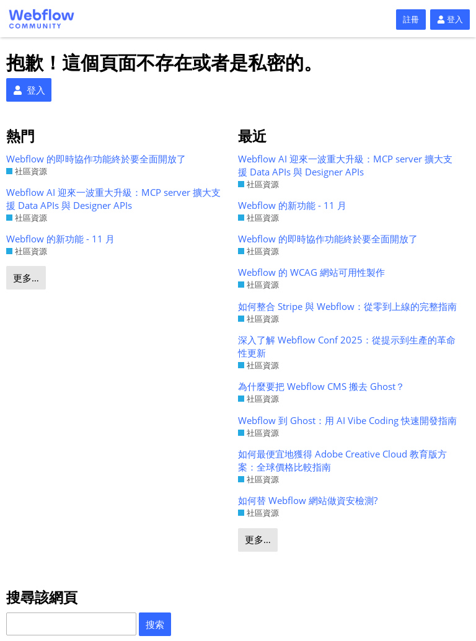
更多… (26, 278)
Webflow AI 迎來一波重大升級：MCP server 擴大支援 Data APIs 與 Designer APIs (113, 198)
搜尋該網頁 (41, 597)
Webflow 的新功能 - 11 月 (60, 238)
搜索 (155, 624)
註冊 (411, 19)
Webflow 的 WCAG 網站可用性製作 (311, 272)
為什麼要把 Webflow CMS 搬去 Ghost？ (321, 386)
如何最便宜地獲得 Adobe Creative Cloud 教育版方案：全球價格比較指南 (342, 460)
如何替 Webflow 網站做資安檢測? (307, 500)
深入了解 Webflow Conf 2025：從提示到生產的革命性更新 (347, 346)
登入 (450, 19)
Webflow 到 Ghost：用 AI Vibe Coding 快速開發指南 (347, 420)
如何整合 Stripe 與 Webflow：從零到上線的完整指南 (347, 306)
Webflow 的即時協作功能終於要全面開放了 (96, 159)
